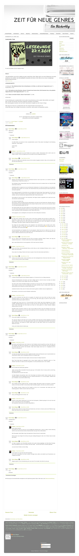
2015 (62, 285)
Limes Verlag (51, 526)
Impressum (61, 48)
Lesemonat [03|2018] (66, 251)
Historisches (35, 33)
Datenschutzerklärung (49, 478)
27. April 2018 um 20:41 (25, 177)
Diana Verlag (50, 523)
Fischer (10, 525)
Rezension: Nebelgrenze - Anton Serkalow (67, 240)
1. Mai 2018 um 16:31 (19, 295)
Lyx (65, 526)
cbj (18, 529)
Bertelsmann (58, 522)
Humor (72, 33)
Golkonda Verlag (21, 525)
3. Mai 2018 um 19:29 (24, 352)
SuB (60, 46)
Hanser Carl (27, 525)
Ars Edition (29, 522)
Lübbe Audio (68, 526)
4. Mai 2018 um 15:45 (24, 392)
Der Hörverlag (44, 523)
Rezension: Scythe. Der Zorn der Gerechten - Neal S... (67, 273)
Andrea (13, 151)
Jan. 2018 (64, 279)
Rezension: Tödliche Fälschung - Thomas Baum (67, 248)
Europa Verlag (71, 523)
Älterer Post (53, 512)
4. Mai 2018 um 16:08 (24, 407)
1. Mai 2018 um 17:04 (24, 315)
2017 (62, 281)
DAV (38, 523)
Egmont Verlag (59, 523)
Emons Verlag (65, 523)
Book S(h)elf (61, 159)
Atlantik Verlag (33, 522)
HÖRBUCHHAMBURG (67, 525)
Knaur (47, 526)
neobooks (30, 529)
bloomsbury (14, 529)
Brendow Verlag (8, 523)
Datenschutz (61, 49)
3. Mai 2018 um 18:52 (19, 342)
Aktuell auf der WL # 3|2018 (67, 265)
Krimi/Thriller (8, 33)
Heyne (40, 525)
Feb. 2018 (64, 277)
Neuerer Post (9, 512)
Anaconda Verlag (11, 522)
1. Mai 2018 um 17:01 (24, 256)
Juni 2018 (64, 234)
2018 (62, 222)
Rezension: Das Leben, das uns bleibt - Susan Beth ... (67, 267)
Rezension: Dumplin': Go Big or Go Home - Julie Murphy (67, 254)
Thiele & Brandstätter (61, 528)
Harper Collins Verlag (33, 525)
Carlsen (24, 523)
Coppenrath (28, 523)
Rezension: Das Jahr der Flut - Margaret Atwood (67, 257)
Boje (65, 522)
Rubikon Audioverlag (54, 528)
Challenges (61, 160)
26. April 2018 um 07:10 (21, 333)
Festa (6, 525)
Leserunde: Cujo (65, 245)
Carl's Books (19, 523)
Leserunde (11, 122)
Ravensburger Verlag (42, 528)
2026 (62, 208)
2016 (62, 283)
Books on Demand (70, 522)
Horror (22, 33)
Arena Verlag (18, 522)
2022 (62, 215)
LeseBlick (33, 113)
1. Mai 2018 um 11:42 (19, 246)
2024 (62, 211)
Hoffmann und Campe (58, 525)
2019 (62, 220)
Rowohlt (48, 528)
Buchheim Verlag (14, 523)
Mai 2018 (64, 236)
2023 (62, 213)
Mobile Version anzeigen (31, 515)
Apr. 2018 (64, 238)
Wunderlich (10, 529)
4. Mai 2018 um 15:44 (24, 381)
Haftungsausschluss (63, 51)
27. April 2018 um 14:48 (20, 151)
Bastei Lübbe (52, 522)
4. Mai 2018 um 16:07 (19, 450)
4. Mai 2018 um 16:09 (24, 459)
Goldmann (14, 525)
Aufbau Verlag (46, 522)
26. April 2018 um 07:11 (25, 137)
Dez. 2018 (64, 224)
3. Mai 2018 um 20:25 (19, 365)
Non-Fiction (65, 33)
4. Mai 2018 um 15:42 (24, 441)
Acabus (6, 522)
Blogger (46, 550)
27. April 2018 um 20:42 (25, 158)
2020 (62, 218)
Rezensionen (62, 45)
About (60, 43)
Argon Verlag (24, 522)
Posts (43, 544)
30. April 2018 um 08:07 (25, 236)
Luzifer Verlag (61, 526)
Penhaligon (21, 528)
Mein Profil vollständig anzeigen (17, 536)
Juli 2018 (64, 232)
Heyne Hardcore (46, 525)
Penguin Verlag (15, 528)
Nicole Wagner (12, 128)
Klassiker (58, 33)
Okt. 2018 (64, 227)
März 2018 (64, 276)
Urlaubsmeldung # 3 (66, 250)
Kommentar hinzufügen (11, 475)
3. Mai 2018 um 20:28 (19, 426)
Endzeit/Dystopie (44, 33)
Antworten (11, 132)
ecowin (27, 529)
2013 (62, 288)
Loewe (56, 526)
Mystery (28, 33)
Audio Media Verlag (40, 522)
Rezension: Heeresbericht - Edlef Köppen (67, 270)
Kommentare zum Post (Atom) (16, 518)
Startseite (31, 512)
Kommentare (44, 546)
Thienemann (67, 528)
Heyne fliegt (52, 525)
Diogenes (55, 523)
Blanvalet (62, 522)
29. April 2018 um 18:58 (20, 216)
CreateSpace (33, 523)
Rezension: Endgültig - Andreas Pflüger (66, 260)
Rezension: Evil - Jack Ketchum (66, 263)
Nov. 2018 (64, 225)
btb (17, 529)
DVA (40, 523)
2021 (62, 217)
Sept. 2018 (64, 229)
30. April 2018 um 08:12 (25, 275)
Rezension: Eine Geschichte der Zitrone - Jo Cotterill (67, 243)
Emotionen (16, 33)
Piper (25, 528)
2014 (62, 287)
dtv (25, 529)
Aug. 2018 (64, 231)
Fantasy (52, 33)
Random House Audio (32, 528)
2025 (62, 210)
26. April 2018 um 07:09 (21, 128)
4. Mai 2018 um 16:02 (19, 398)
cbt (20, 529)
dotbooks (22, 529)
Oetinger (10, 528)
